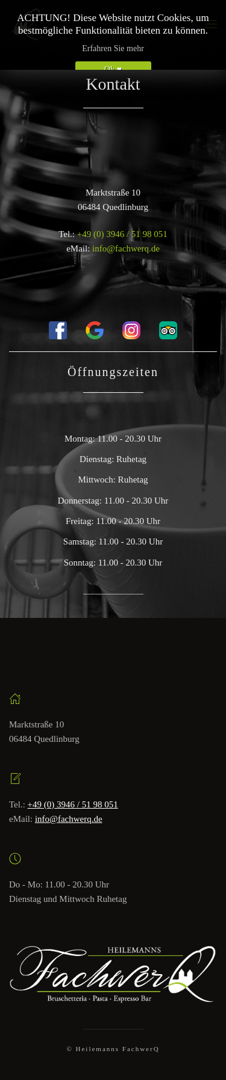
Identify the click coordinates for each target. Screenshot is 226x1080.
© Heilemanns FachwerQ (112, 1048)
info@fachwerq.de (126, 248)
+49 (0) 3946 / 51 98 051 (122, 234)
